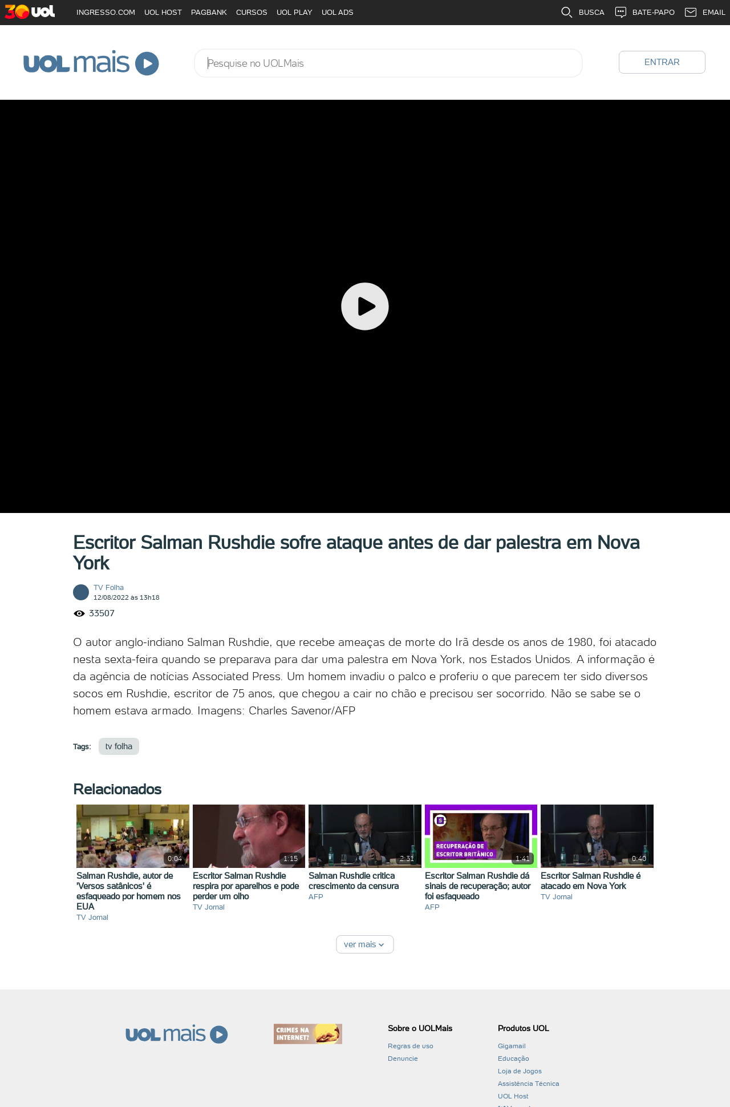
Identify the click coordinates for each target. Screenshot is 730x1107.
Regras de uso (410, 1046)
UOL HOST (163, 12)
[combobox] (388, 63)
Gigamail (512, 1046)
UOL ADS (338, 12)
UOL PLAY (295, 12)
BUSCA (582, 12)
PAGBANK (209, 12)
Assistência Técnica (528, 1084)
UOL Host (513, 1096)
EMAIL (704, 12)
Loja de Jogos (520, 1071)
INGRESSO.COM (105, 12)
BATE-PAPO (644, 12)
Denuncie (403, 1058)
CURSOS (251, 12)
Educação (513, 1058)
